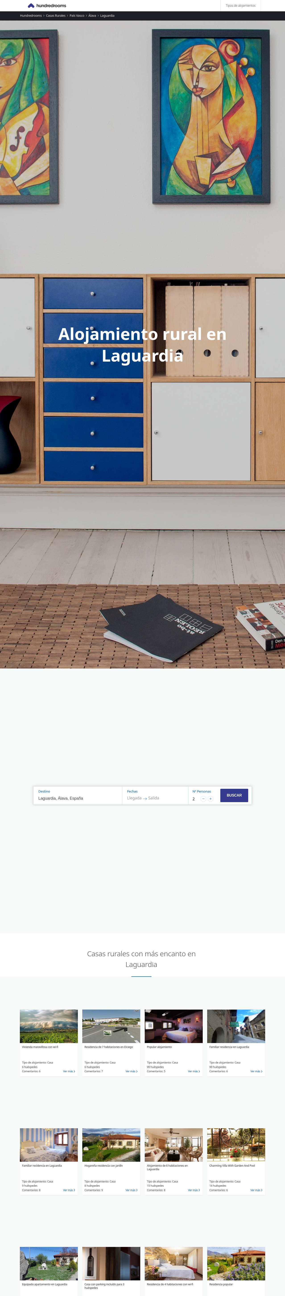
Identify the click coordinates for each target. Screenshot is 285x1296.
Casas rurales (55, 15)
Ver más (68, 1071)
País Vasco (77, 15)
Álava (92, 15)
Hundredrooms (31, 15)
